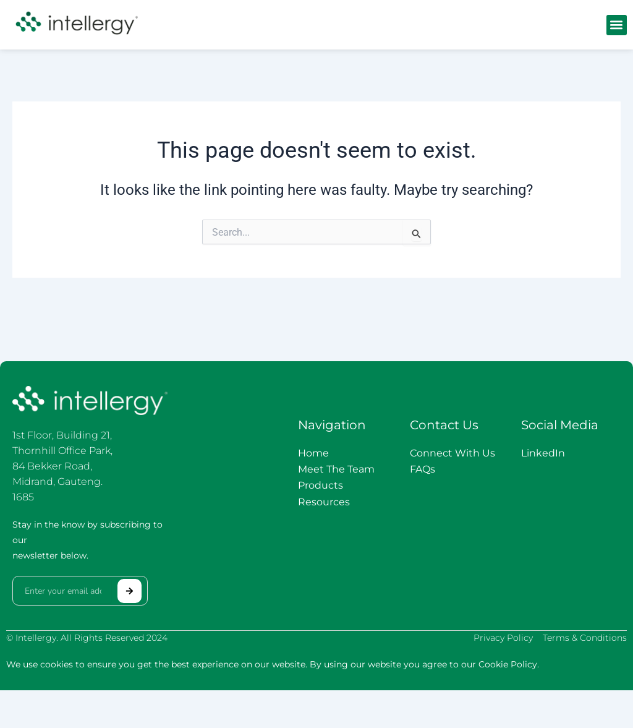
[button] (616, 25)
